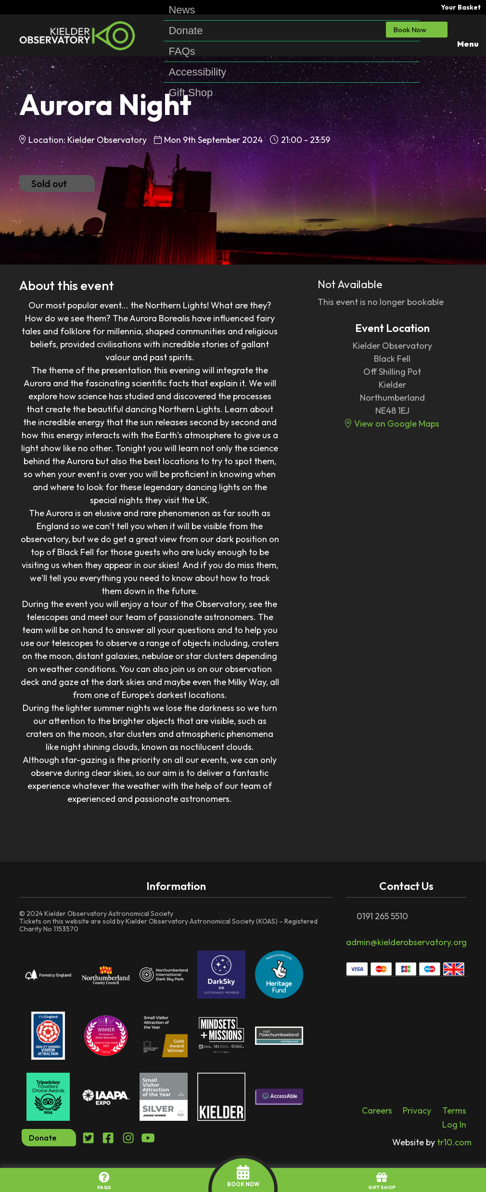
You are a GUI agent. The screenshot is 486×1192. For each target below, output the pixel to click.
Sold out (57, 184)
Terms (454, 1110)
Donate (185, 30)
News (181, 10)
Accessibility (197, 72)
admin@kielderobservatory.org (406, 942)
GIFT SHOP (382, 1181)
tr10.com (432, 1142)
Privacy (417, 1110)
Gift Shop (190, 93)
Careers (377, 1110)
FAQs (181, 51)
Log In (454, 1124)
